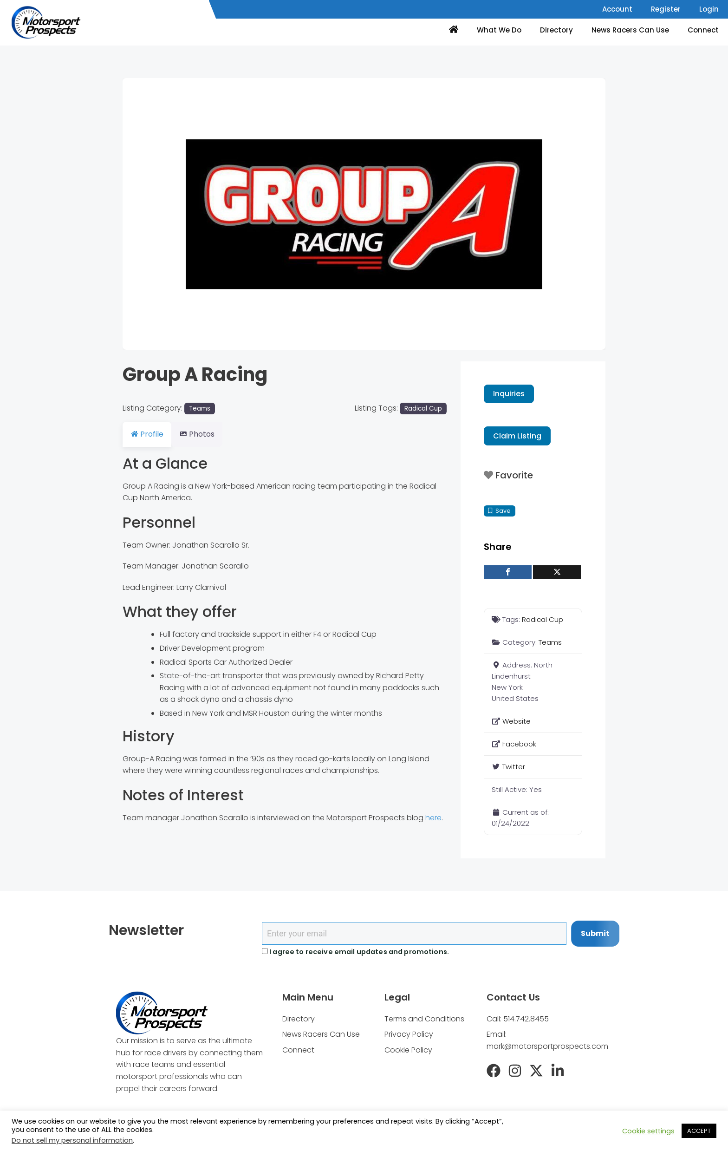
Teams (199, 408)
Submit (595, 933)
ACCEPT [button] (699, 1130)
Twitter (513, 767)
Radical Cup (423, 408)
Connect (703, 30)
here (433, 817)
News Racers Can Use (630, 30)
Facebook (519, 744)
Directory (556, 30)
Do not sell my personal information (72, 1140)
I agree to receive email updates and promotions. (355, 951)
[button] (159, 214)
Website (516, 721)
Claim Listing (517, 436)
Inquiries (509, 393)
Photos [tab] (202, 434)
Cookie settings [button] (648, 1131)
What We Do (499, 30)
